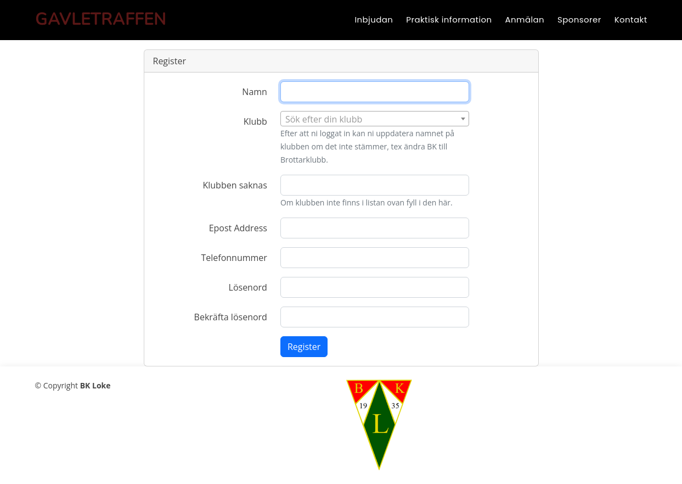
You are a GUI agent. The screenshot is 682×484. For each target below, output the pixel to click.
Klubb (255, 121)
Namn (254, 92)
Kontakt (631, 19)
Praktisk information (449, 19)
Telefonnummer (234, 258)
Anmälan (525, 19)
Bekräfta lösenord (230, 317)
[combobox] (374, 118)
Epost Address (238, 228)
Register (304, 347)
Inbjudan (373, 19)
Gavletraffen (100, 19)
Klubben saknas (234, 185)
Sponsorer (579, 19)
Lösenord (248, 287)
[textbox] (375, 119)
